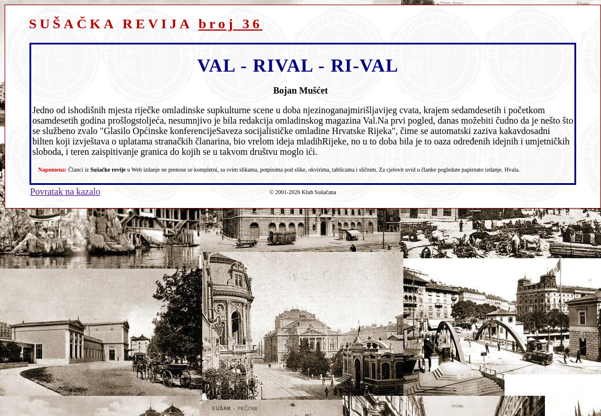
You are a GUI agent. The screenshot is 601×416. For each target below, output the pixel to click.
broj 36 (230, 23)
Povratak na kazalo (65, 191)
